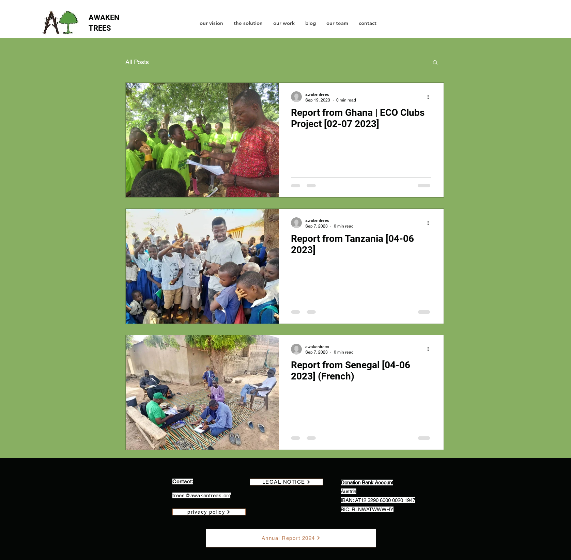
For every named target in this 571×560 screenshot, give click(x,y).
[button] (435, 62)
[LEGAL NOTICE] (286, 482)
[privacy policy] (209, 512)
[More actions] (430, 97)
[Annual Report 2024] (291, 538)
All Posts (137, 61)
